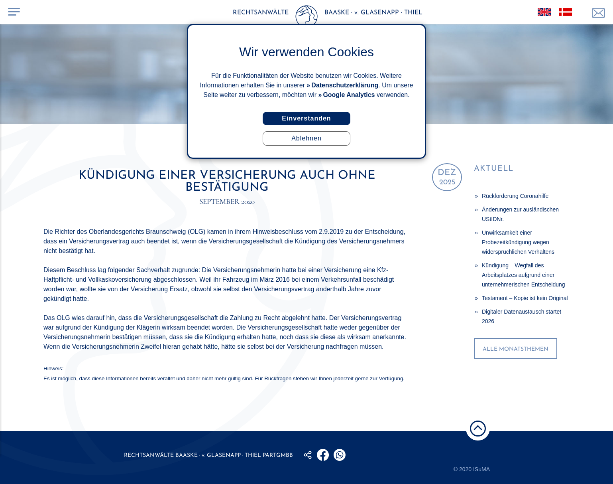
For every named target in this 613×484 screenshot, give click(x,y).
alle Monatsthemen (515, 349)
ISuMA (481, 469)
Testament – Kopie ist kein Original (525, 298)
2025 (447, 177)
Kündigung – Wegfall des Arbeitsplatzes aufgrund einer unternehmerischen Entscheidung (523, 275)
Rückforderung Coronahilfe (515, 196)
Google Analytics (349, 94)
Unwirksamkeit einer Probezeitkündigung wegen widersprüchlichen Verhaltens (518, 242)
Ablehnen (306, 138)
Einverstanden (306, 118)
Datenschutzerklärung (344, 85)
